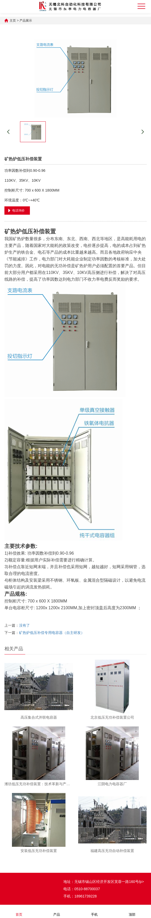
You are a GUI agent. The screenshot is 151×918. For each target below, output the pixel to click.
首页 (19, 911)
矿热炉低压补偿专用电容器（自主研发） (51, 633)
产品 (56, 911)
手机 (94, 911)
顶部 (132, 911)
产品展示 (25, 20)
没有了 (24, 625)
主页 (13, 20)
